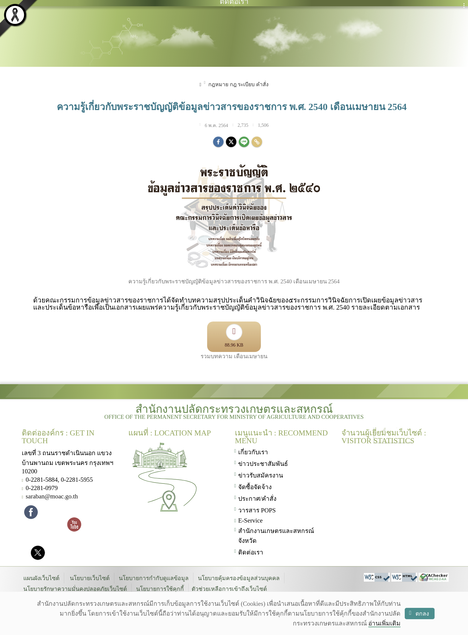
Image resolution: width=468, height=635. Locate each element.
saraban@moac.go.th (52, 496)
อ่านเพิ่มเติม (384, 623)
